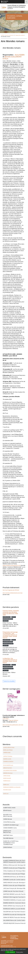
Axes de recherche (9, 35)
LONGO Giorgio (6, 775)
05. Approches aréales (19, 35)
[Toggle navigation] (26, 1)
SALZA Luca (5, 793)
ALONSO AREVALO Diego (8, 747)
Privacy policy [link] (19, 952)
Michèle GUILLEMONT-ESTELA (12, 58)
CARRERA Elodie (6, 752)
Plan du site (3, 943)
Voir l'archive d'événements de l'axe (12, 593)
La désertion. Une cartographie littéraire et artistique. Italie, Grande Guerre (10, 660)
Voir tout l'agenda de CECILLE (11, 590)
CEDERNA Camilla (7, 759)
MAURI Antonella (7, 778)
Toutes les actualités (9, 681)
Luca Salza (5, 718)
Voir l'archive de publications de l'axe (13, 725)
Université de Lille (5, 945)
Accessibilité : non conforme (7, 940)
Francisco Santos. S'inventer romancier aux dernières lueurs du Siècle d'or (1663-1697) (11, 613)
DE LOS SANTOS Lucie (8, 765)
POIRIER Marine (6, 780)
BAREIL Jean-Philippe (8, 750)
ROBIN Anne (6, 784)
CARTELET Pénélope (7, 756)
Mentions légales (5, 942)
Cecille (2, 35)
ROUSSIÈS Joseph (7, 789)
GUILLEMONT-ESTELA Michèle (10, 770)
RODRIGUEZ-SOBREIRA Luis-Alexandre (11, 787)
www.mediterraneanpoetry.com (12, 565)
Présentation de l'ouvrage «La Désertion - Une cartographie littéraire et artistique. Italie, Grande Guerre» (10, 635)
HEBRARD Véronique (7, 773)
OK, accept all (10, 952)
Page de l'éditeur (13, 720)
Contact (11, 942)
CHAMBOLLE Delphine (8, 761)
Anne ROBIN (19, 55)
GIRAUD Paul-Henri (7, 767)
